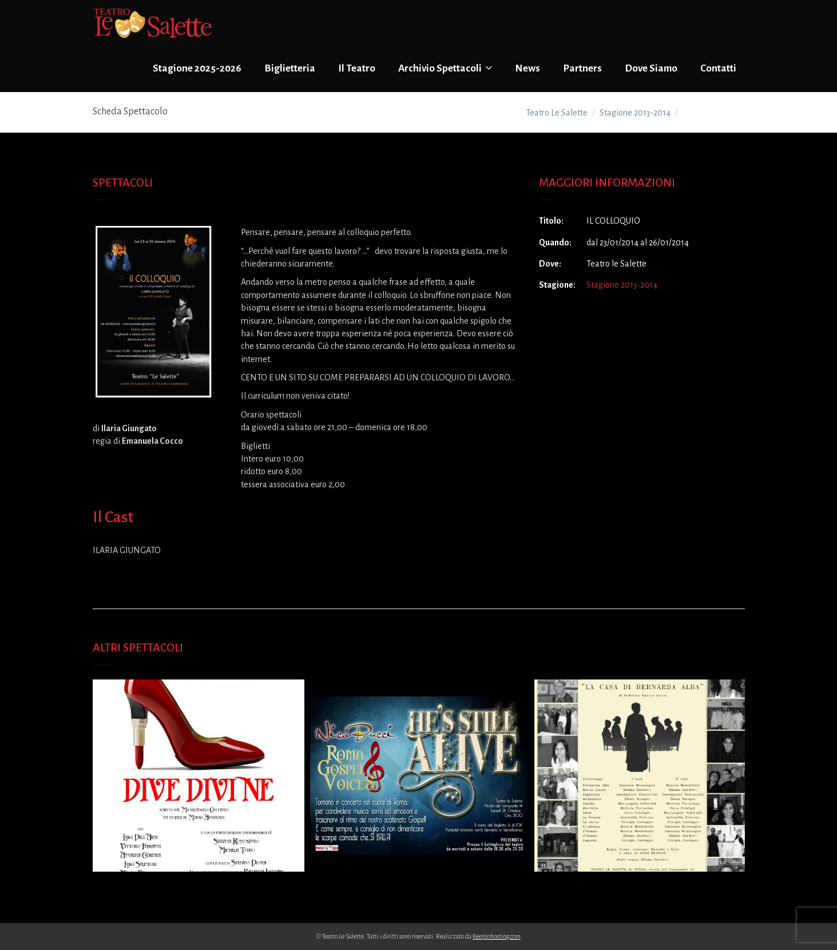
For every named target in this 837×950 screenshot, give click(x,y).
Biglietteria (289, 68)
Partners (582, 68)
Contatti (718, 68)
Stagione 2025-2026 (197, 68)
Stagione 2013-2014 (621, 284)
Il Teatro (356, 68)
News (527, 68)
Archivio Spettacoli (445, 68)
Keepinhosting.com (497, 936)
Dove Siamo (651, 68)
